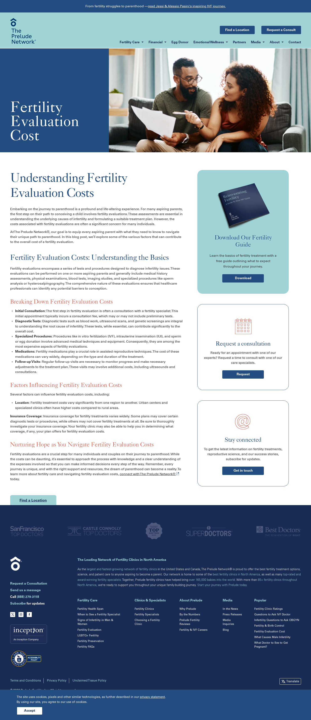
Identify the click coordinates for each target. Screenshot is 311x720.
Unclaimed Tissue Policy (89, 680)
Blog (226, 629)
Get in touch (243, 470)
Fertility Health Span (90, 608)
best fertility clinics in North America (236, 574)
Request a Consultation (28, 583)
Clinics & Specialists (150, 600)
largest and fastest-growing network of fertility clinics (122, 569)
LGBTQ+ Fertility (88, 635)
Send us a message (25, 590)
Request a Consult (281, 30)
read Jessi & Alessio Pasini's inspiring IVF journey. (187, 6)
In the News (230, 608)
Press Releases (232, 614)
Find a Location (237, 30)
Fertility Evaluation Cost (269, 631)
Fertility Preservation (90, 641)
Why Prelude (187, 608)
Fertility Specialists (147, 614)
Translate (292, 681)
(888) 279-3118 (28, 597)
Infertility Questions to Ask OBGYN (276, 620)
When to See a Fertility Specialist (98, 614)
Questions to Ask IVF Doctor (272, 614)
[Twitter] (12, 614)
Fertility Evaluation (89, 629)
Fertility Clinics (144, 608)
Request (243, 374)
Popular (260, 600)
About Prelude (190, 600)
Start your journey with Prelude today (222, 585)
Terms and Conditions (25, 680)
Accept (29, 711)
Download (243, 278)
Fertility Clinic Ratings (268, 608)
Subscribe (18, 603)
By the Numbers (189, 614)
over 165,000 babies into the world (212, 580)
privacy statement (152, 697)
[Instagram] (20, 614)
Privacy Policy (56, 680)
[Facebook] (29, 614)
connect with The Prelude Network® (149, 474)
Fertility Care (87, 600)
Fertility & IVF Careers (193, 629)
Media (227, 600)
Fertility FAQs (86, 646)
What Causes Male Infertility (272, 637)
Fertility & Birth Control (269, 625)
